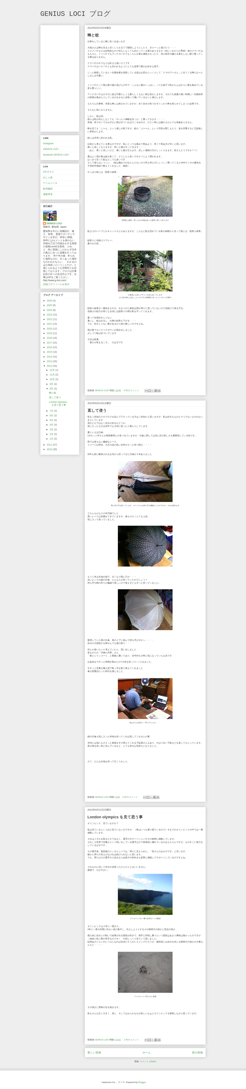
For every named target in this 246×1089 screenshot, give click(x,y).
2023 (50, 314)
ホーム (146, 1052)
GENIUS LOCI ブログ (75, 14)
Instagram (48, 143)
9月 (52, 384)
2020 (50, 328)
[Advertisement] (60, 77)
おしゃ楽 (48, 177)
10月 (52, 379)
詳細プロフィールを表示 (56, 284)
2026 (50, 300)
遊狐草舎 (48, 194)
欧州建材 (48, 188)
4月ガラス (48, 171)
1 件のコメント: (132, 1039)
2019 (50, 333)
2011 (50, 444)
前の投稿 (197, 1052)
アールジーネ (50, 183)
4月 (52, 424)
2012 (50, 366)
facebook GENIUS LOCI (56, 154)
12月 (52, 370)
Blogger (142, 1082)
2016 (50, 347)
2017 (50, 342)
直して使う (97, 410)
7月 (52, 410)
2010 (50, 449)
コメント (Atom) (148, 1061)
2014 (50, 356)
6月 (52, 415)
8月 (52, 388)
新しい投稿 (94, 1052)
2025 (50, 305)
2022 (50, 319)
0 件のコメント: (132, 390)
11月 (52, 374)
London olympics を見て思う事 (115, 817)
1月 (52, 438)
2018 (50, 338)
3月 (52, 429)
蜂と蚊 (93, 35)
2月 (52, 434)
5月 (52, 420)
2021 (50, 323)
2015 (50, 352)
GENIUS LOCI (50, 149)
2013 (50, 361)
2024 (50, 310)
